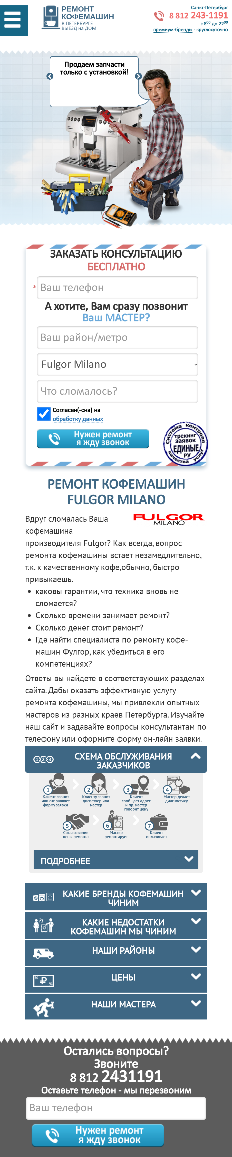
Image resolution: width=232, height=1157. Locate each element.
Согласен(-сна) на (78, 415)
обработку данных (78, 419)
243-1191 (198, 16)
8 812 (116, 1078)
